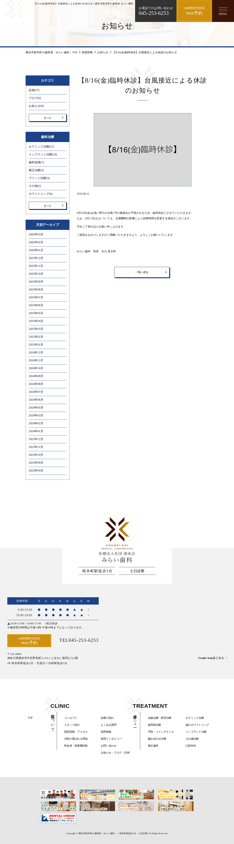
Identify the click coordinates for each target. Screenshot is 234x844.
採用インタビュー (111, 738)
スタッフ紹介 (72, 724)
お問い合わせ (108, 745)
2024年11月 (36, 360)
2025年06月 (36, 305)
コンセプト (70, 717)
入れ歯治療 (192, 738)
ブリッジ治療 (39, 177)
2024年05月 (36, 407)
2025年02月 (36, 336)
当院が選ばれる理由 (76, 738)
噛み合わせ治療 (157, 738)
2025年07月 (36, 297)
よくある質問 (108, 724)
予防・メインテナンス (161, 731)
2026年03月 (36, 234)
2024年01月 (36, 431)
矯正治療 (36, 170)
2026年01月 (36, 249)
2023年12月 (36, 438)
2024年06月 (36, 399)
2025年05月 (36, 312)
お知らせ (102, 52)
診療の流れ (107, 717)
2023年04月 (36, 470)
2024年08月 (36, 383)
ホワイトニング (41, 193)
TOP (30, 717)
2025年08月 (36, 289)
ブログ (35, 97)
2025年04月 (36, 320)
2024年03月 (36, 415)
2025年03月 (36, 328)
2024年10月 (36, 368)
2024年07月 (36, 391)
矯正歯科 (153, 745)
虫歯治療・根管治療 (159, 717)
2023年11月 (36, 446)
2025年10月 (36, 273)
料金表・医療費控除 (76, 745)
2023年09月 (36, 462)
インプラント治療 (43, 154)
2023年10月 (36, 454)
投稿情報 (87, 52)
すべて (48, 117)
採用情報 (106, 731)
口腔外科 (191, 745)
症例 (34, 90)
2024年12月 (36, 352)
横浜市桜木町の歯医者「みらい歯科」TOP (51, 52)
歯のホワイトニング (197, 724)
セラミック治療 (41, 146)
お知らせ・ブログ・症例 (115, 752)
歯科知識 (36, 162)
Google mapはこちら (211, 657)
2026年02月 (36, 242)
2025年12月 (36, 257)
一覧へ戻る (141, 272)
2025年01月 (36, 344)
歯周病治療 (154, 724)
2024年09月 (36, 375)
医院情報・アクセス (76, 731)
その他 (35, 185)
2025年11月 (36, 265)
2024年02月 (36, 423)
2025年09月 (36, 281)
